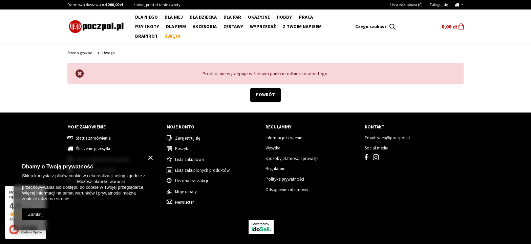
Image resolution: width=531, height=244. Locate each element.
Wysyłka (273, 148)
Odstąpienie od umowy (287, 189)
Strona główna (79, 52)
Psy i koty (147, 26)
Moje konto (180, 127)
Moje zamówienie (86, 127)
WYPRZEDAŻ (263, 26)
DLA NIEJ (174, 17)
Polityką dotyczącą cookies (48, 181)
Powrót (265, 95)
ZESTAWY (233, 26)
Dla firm (176, 26)
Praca (306, 17)
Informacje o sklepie (284, 138)
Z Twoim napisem (302, 26)
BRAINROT (146, 36)
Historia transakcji (191, 181)
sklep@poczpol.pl (393, 138)
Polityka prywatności (285, 179)
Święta (172, 36)
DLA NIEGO (146, 17)
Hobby (284, 17)
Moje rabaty (186, 192)
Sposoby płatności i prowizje (292, 158)
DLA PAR (232, 17)
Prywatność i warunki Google (98, 198)
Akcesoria (205, 26)
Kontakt (375, 127)
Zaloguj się (438, 4)
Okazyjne (259, 17)
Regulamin (275, 168)
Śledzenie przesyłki (93, 148)
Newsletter (184, 202)
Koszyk (181, 148)
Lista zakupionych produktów (202, 170)
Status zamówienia (93, 138)
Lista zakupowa (406, 4)
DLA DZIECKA (203, 17)
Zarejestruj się (187, 138)
